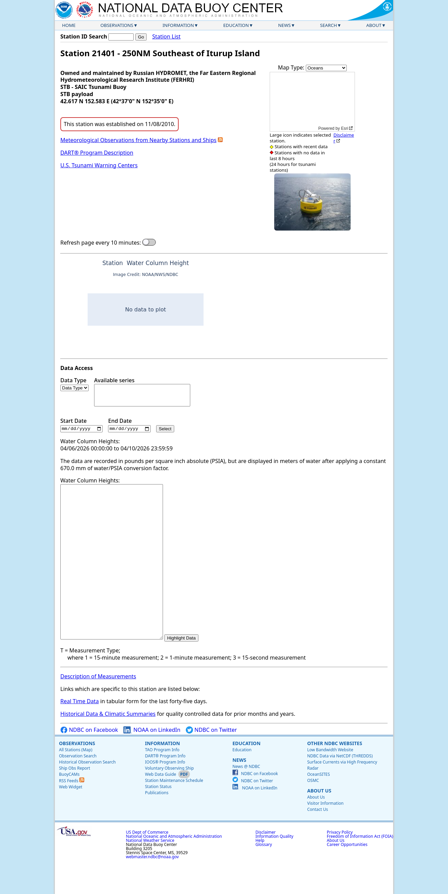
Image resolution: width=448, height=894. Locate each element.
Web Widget (70, 818)
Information (178, 25)
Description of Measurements (98, 707)
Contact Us (317, 840)
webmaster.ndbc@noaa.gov (152, 888)
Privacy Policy (340, 863)
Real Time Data (79, 732)
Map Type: (292, 67)
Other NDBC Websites (334, 774)
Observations (116, 25)
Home (69, 25)
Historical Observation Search (87, 793)
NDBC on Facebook (89, 761)
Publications (156, 824)
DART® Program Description (96, 152)
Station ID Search (83, 36)
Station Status (158, 817)
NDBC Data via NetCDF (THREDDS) (340, 787)
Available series (142, 391)
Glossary (263, 875)
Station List (166, 36)
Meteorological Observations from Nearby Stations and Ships (138, 140)
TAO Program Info (162, 781)
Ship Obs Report (74, 799)
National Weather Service (150, 871)
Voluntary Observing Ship (169, 799)
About (374, 25)
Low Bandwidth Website (330, 781)
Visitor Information (325, 834)
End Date (129, 425)
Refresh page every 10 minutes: (100, 242)
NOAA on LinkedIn (151, 761)
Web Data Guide (160, 805)
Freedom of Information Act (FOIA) (360, 867)
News (284, 25)
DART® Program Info (165, 787)
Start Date (81, 425)
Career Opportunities (347, 875)
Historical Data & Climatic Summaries (107, 745)
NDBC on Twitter (211, 761)
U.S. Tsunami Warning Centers (99, 165)
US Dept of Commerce (147, 863)
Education (236, 25)
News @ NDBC (246, 797)
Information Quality (274, 867)
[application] (312, 101)
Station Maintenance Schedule (174, 811)
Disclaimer (343, 138)
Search (328, 25)
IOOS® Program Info (165, 793)
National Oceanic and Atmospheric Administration (174, 867)
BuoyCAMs (69, 805)
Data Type (74, 384)
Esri (344, 128)
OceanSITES (318, 805)
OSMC (313, 811)
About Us (319, 821)
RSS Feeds (71, 812)
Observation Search (77, 787)
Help (259, 871)
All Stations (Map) (75, 781)
